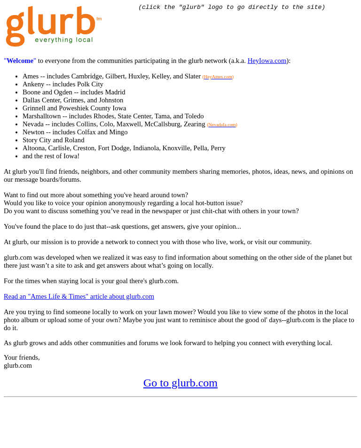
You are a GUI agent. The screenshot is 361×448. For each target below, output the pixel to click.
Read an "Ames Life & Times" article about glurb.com (79, 297)
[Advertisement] (175, 423)
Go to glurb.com (180, 384)
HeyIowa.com (267, 62)
